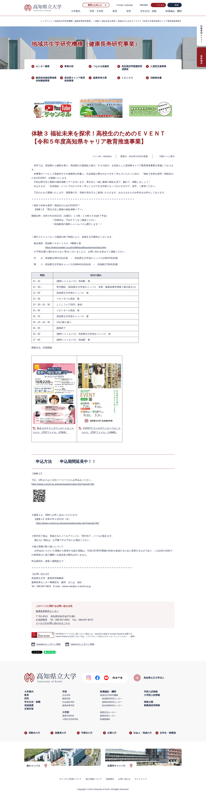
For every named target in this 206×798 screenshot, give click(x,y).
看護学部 (66, 698)
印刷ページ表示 (167, 156)
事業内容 (69, 66)
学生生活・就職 (148, 11)
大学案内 (75, 11)
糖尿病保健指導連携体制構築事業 (46, 79)
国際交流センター (108, 712)
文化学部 (66, 695)
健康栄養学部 (68, 705)
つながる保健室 (101, 66)
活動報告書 (156, 78)
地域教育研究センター (112, 698)
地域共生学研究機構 (109, 695)
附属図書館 (105, 719)
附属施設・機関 (174, 11)
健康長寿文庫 (100, 78)
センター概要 (42, 66)
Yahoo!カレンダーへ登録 (82, 644)
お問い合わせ (124, 779)
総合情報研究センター (112, 705)
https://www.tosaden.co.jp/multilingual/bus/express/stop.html (75, 247)
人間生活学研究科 (70, 719)
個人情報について (94, 779)
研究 (128, 11)
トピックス (127, 78)
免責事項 (110, 779)
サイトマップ (141, 779)
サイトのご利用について (70, 779)
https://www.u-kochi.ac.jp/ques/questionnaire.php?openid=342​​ (67, 523)
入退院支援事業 (158, 66)
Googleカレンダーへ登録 (48, 644)
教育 (115, 11)
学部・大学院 (96, 11)
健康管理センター (108, 716)
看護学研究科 (68, 716)
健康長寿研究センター (47, 611)
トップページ (46, 21)
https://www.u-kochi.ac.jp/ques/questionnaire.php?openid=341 (62, 484)
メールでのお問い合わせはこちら (53, 623)
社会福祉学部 (68, 702)
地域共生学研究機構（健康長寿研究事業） (74, 21)
